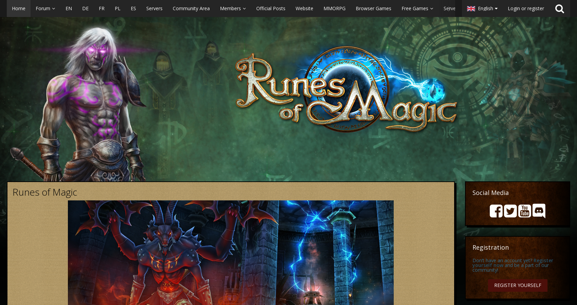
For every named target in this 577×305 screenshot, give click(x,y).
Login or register (526, 8)
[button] (231, 8)
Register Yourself (517, 285)
